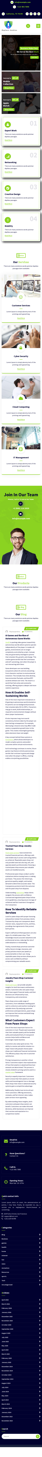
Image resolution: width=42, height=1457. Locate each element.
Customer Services (21, 352)
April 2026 (5, 1330)
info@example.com (23, 2)
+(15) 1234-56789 (10, 1225)
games (4, 1257)
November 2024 (7, 1401)
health (4, 1261)
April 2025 (5, 1380)
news (3, 1278)
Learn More (34, 57)
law (3, 1274)
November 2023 (7, 1451)
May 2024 (5, 1426)
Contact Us (14, 1158)
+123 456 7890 (23, 7)
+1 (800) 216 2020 (21, 526)
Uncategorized (7, 1299)
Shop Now (9, 88)
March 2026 (6, 1335)
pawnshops (20, 1007)
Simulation (9, 854)
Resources (5, 1286)
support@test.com (11, 1222)
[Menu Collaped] (38, 26)
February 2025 (7, 1389)
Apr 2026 (31, 743)
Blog (3, 1249)
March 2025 (6, 1385)
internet (5, 1269)
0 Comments (27, 746)
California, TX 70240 (14, 14)
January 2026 (6, 1343)
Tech (3, 1294)
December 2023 (7, 1447)
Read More (8, 169)
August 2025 (6, 1364)
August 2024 (6, 1414)
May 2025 (5, 1376)
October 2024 (6, 1405)
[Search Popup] (28, 26)
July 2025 (5, 1368)
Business (5, 1253)
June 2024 (5, 1422)
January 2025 (6, 1393)
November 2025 (7, 1351)
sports (4, 1290)
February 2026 (7, 1339)
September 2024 (7, 1410)
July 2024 (5, 1418)
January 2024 (6, 1443)
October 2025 (6, 1355)
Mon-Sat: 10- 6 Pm (17, 1186)
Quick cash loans (11, 1100)
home (4, 1265)
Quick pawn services (12, 967)
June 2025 (5, 1372)
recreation (5, 1282)
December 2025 (7, 1347)
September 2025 (7, 1360)
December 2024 (7, 1397)
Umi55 (7, 757)
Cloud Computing (21, 453)
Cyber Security (21, 402)
